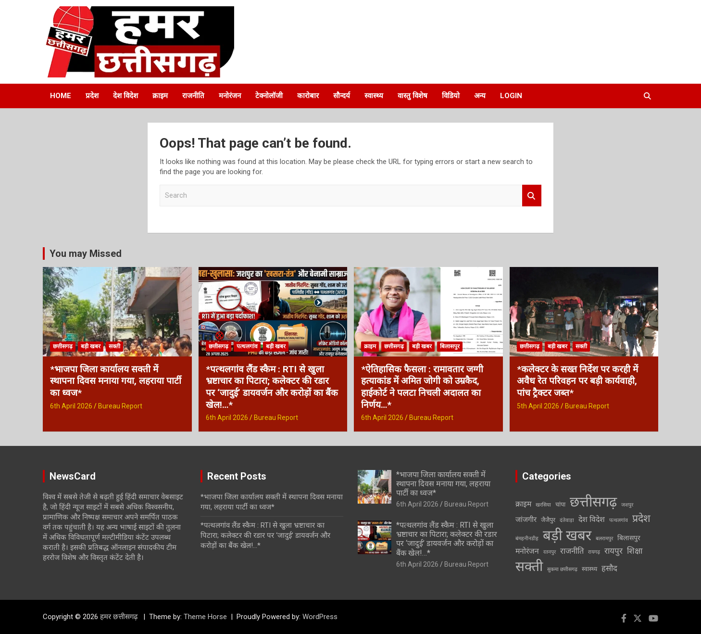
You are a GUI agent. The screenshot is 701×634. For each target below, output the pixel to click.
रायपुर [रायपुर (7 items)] (613, 551)
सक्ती (114, 346)
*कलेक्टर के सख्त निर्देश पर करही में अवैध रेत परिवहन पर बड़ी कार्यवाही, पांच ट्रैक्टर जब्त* (577, 381)
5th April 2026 (538, 406)
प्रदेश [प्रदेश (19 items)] (641, 518)
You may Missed (86, 253)
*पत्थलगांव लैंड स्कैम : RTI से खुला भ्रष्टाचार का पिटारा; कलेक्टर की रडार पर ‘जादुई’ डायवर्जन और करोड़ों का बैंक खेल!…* (272, 387)
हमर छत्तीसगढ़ (119, 616)
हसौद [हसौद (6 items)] (609, 568)
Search (531, 195)
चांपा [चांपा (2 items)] (560, 504)
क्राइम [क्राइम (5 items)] (523, 503)
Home (60, 95)
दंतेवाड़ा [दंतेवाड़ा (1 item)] (567, 520)
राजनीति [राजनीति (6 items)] (572, 551)
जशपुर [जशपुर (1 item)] (627, 505)
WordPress (320, 616)
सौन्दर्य (341, 95)
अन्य (480, 95)
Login (511, 95)
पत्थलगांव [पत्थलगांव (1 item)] (618, 520)
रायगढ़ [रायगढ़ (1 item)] (594, 552)
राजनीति (193, 95)
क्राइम (160, 95)
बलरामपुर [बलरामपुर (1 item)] (604, 538)
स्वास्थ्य (373, 95)
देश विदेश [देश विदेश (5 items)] (591, 519)
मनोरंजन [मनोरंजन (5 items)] (527, 551)
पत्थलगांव (247, 346)
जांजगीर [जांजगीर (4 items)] (526, 519)
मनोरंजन (230, 95)
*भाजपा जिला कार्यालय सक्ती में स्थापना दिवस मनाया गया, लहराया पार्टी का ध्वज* (115, 381)
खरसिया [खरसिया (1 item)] (543, 505)
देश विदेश (125, 95)
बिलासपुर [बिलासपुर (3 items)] (628, 538)
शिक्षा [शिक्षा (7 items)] (634, 551)
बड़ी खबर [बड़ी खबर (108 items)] (567, 535)
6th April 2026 (71, 406)
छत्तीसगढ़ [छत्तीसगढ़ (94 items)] (593, 502)
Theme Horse (205, 616)
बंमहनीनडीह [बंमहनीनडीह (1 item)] (526, 538)
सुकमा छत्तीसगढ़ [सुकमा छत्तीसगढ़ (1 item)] (562, 569)
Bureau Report (120, 406)
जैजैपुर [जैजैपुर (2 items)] (548, 519)
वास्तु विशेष (412, 95)
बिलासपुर (450, 346)
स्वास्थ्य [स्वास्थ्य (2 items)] (589, 568)
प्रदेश (92, 95)
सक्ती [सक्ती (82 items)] (529, 566)
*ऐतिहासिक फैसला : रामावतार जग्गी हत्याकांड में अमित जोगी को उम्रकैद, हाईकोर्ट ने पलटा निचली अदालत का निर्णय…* (422, 387)
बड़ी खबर (90, 346)
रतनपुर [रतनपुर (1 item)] (549, 552)
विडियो (451, 95)
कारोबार (308, 95)
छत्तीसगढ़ (63, 346)
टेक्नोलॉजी (269, 95)
